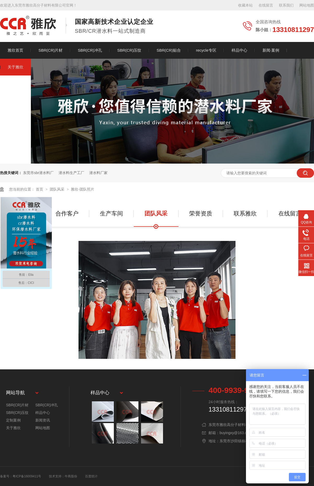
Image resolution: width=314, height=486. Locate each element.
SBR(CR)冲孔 (90, 50)
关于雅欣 (15, 67)
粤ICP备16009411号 (27, 476)
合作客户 (66, 213)
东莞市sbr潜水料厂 (38, 173)
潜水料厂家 (98, 173)
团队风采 (57, 189)
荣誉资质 (200, 213)
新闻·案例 (270, 50)
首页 (40, 189)
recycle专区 (206, 50)
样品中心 (239, 50)
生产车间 (111, 213)
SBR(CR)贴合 (169, 50)
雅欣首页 (15, 50)
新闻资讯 (42, 420)
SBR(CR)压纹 (129, 50)
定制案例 (13, 420)
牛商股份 (71, 476)
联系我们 (286, 5)
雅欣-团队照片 (82, 189)
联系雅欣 (245, 213)
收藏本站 (245, 5)
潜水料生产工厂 (71, 173)
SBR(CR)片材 (50, 50)
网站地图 (306, 5)
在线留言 (266, 5)
